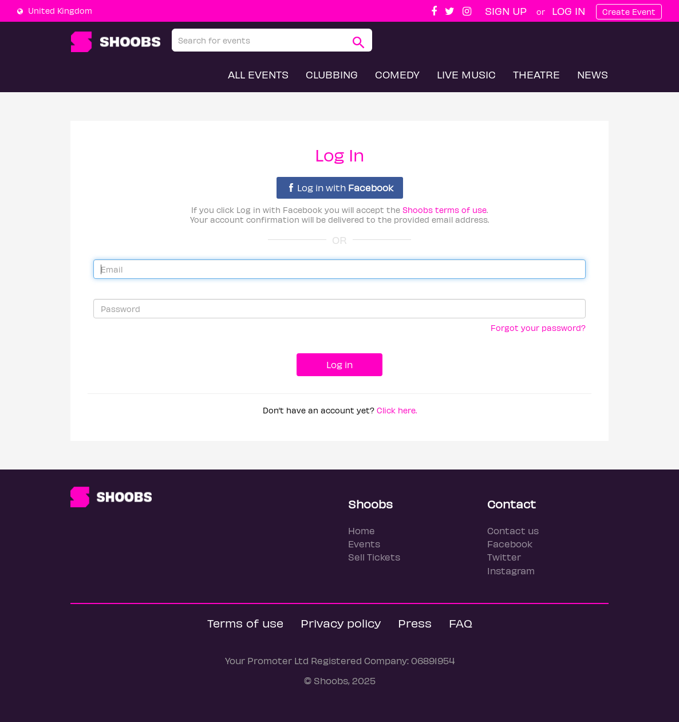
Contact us (513, 530)
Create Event (629, 12)
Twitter (504, 556)
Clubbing (332, 74)
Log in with (341, 187)
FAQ (460, 623)
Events (364, 543)
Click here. (397, 410)
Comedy (397, 74)
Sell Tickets (374, 556)
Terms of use (245, 623)
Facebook (509, 543)
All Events (258, 74)
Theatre (536, 74)
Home (361, 530)
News (592, 74)
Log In (568, 11)
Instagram (511, 570)
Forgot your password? (538, 328)
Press (415, 623)
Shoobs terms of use (444, 210)
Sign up (506, 11)
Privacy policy (341, 623)
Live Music (466, 74)
